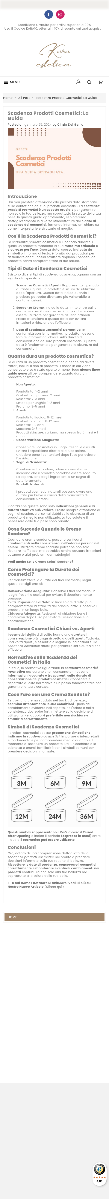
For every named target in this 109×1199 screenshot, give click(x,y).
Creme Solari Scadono (53, 562)
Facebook (48, 15)
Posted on (16, 125)
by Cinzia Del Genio (68, 125)
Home (12, 917)
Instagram (60, 15)
